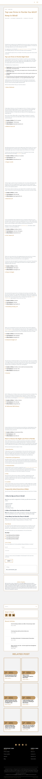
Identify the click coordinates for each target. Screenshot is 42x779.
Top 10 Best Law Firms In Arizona (12, 536)
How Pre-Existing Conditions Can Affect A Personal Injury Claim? (23, 623)
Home (6, 9)
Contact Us (33, 754)
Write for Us (33, 756)
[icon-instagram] (10, 615)
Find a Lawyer (7, 751)
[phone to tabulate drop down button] (37, 2)
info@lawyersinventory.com (30, 774)
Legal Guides (10, 9)
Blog (5, 758)
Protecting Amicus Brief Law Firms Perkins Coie (20, 631)
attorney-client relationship (31, 467)
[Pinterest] (26, 744)
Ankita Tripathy (21, 582)
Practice (5, 756)
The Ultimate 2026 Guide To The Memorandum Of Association (22, 638)
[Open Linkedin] (13, 615)
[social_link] (16, 744)
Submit (9, 560)
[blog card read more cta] (11, 678)
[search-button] (34, 2)
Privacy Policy (35, 777)
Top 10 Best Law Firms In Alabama (12, 535)
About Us (33, 751)
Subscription (33, 758)
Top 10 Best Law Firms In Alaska (12, 538)
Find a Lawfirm (7, 754)
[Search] (36, 606)
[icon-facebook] (6, 615)
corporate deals (21, 397)
